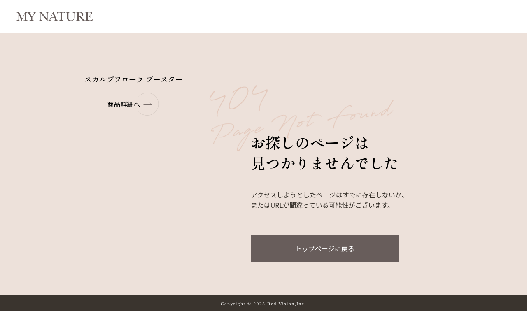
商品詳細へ (133, 104)
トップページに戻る (324, 248)
